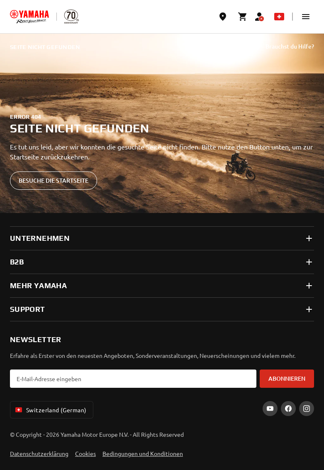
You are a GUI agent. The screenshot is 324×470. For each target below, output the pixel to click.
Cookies (85, 453)
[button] (305, 16)
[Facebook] (288, 408)
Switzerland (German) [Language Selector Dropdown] (50, 410)
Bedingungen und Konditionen (142, 453)
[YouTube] (270, 408)
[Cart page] (243, 17)
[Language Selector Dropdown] (279, 16)
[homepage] (29, 16)
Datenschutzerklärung (39, 453)
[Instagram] (306, 408)
